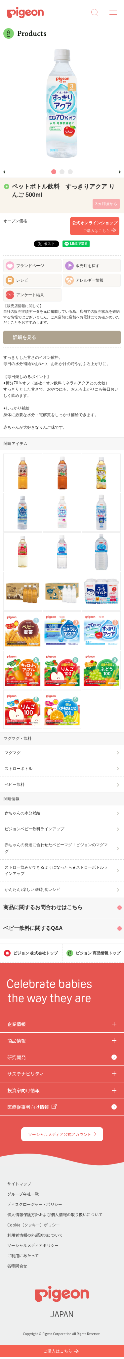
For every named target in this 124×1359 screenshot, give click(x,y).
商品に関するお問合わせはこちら (43, 907)
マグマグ (13, 752)
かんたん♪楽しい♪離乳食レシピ (32, 889)
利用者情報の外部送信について (35, 1235)
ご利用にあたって (23, 1255)
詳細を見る (24, 337)
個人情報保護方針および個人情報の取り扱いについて (55, 1214)
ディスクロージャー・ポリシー (34, 1204)
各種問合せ (17, 1266)
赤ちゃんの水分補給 (22, 813)
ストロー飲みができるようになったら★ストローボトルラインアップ (56, 870)
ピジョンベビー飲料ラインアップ (34, 829)
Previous (4, 171)
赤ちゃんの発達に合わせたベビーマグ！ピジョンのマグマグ (56, 848)
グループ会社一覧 (23, 1194)
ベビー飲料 (14, 784)
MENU (111, 13)
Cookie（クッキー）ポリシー (33, 1224)
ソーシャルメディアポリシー (33, 1245)
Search (95, 13)
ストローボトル (18, 768)
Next (119, 171)
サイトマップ (19, 1183)
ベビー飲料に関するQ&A (33, 928)
